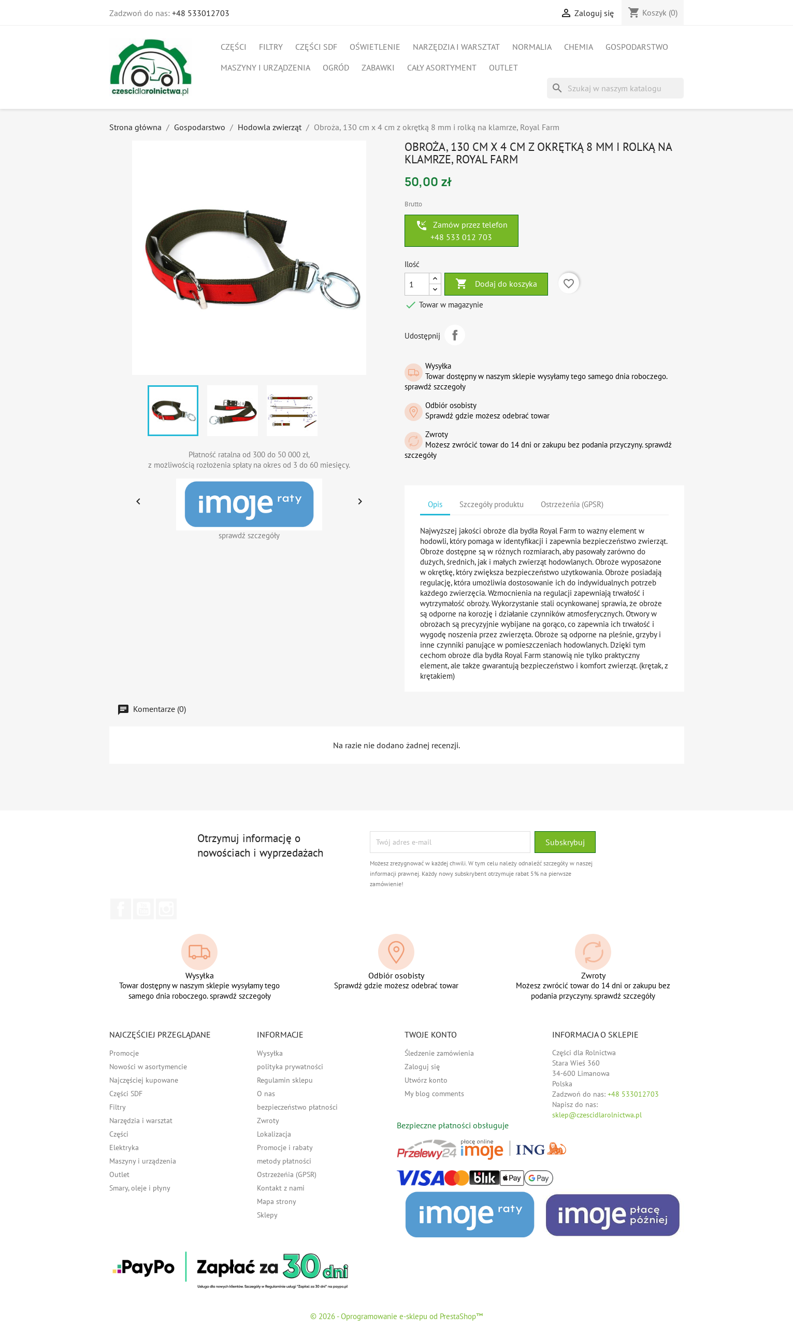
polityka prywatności (290, 1066)
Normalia (532, 46)
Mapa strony (276, 1201)
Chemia (578, 46)
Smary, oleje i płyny (139, 1188)
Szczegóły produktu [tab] (491, 504)
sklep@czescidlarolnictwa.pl (597, 1114)
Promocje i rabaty (285, 1147)
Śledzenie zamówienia (439, 1053)
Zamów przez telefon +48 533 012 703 (461, 230)
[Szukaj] (615, 88)
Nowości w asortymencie (148, 1066)
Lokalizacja (274, 1134)
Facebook (120, 909)
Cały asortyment (442, 67)
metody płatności (284, 1161)
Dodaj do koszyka (496, 284)
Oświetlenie (375, 46)
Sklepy (267, 1215)
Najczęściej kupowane (143, 1080)
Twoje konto (431, 1034)
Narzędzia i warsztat (456, 46)
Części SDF (316, 46)
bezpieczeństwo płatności (297, 1107)
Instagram (166, 909)
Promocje (124, 1053)
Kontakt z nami (281, 1188)
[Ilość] (417, 284)
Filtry (271, 46)
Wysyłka (270, 1053)
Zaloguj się (422, 1066)
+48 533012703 (200, 13)
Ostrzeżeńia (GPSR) (286, 1174)
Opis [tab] (435, 504)
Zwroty (268, 1120)
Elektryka (124, 1147)
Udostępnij (454, 335)
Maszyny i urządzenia (265, 67)
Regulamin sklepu (285, 1080)
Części (234, 46)
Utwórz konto (426, 1080)
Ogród (336, 67)
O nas (266, 1093)
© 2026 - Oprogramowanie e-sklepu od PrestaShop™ (396, 1316)
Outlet (503, 67)
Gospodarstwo (636, 46)
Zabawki (378, 67)
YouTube (143, 909)
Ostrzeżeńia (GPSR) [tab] (572, 504)
